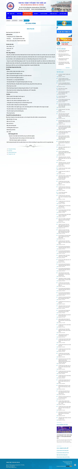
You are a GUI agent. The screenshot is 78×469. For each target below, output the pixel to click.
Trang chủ (8, 20)
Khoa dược (10, 150)
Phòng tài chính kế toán (12, 152)
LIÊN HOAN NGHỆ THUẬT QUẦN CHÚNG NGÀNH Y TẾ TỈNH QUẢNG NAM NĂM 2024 (64, 436)
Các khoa (20, 20)
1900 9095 (64, 44)
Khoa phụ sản (26, 20)
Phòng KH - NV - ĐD (11, 154)
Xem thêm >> (68, 67)
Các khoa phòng (14, 20)
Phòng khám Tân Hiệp (12, 149)
